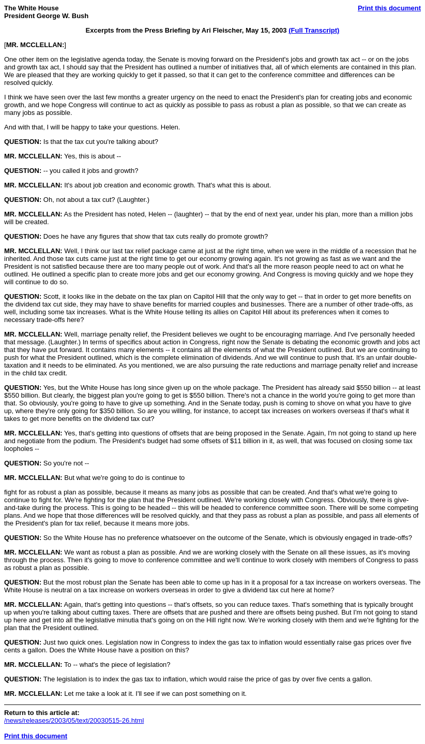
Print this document (389, 8)
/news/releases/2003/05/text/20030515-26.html (74, 720)
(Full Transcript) (314, 30)
